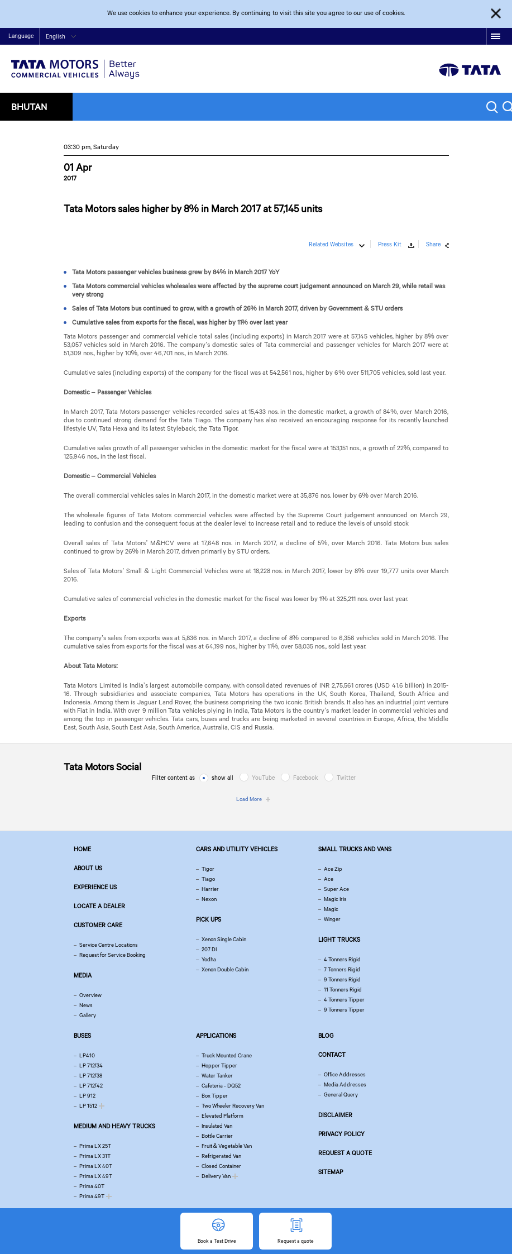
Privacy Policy (341, 1134)
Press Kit (389, 244)
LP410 (87, 1055)
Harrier (210, 889)
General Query (341, 1094)
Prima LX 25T (95, 1146)
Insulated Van (217, 1125)
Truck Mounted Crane (227, 1055)
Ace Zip (333, 868)
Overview (90, 995)
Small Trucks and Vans (354, 849)
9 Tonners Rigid (342, 979)
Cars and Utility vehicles (236, 849)
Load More (249, 799)
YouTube (263, 777)
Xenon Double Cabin (225, 969)
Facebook (305, 777)
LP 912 (87, 1095)
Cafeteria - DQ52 (221, 1085)
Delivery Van (216, 1176)
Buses (82, 1036)
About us (88, 868)
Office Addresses (345, 1074)
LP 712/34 (91, 1065)
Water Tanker (217, 1075)
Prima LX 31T (95, 1156)
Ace (328, 879)
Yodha (209, 959)
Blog (325, 1036)
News (86, 1005)
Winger (332, 919)
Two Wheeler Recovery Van (233, 1105)
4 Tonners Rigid (342, 959)
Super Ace (336, 889)
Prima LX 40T (95, 1166)
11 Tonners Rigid (343, 989)
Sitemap (330, 1172)
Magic (331, 909)
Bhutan (29, 106)
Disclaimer (335, 1115)
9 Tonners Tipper (344, 1009)
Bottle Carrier (217, 1135)
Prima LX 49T (95, 1176)
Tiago (208, 879)
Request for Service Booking (112, 955)
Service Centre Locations (108, 944)
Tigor (208, 868)
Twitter (346, 777)
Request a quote (345, 1153)
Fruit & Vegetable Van (227, 1146)
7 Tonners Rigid (342, 969)
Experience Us (95, 887)
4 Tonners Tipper (344, 999)
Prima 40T (91, 1186)
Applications (216, 1036)
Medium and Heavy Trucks (114, 1126)
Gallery (87, 1015)
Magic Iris (335, 899)
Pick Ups (208, 919)
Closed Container (221, 1166)
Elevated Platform (222, 1115)
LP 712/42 (91, 1085)
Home (399, 37)
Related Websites (331, 244)
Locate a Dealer (99, 906)
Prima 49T (91, 1196)
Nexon (209, 899)
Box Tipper (215, 1095)
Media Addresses (345, 1084)
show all (222, 777)
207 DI (209, 949)
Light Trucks (339, 939)
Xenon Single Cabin (224, 939)
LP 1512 (88, 1105)
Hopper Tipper (219, 1065)
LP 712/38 (90, 1075)
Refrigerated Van (221, 1156)
